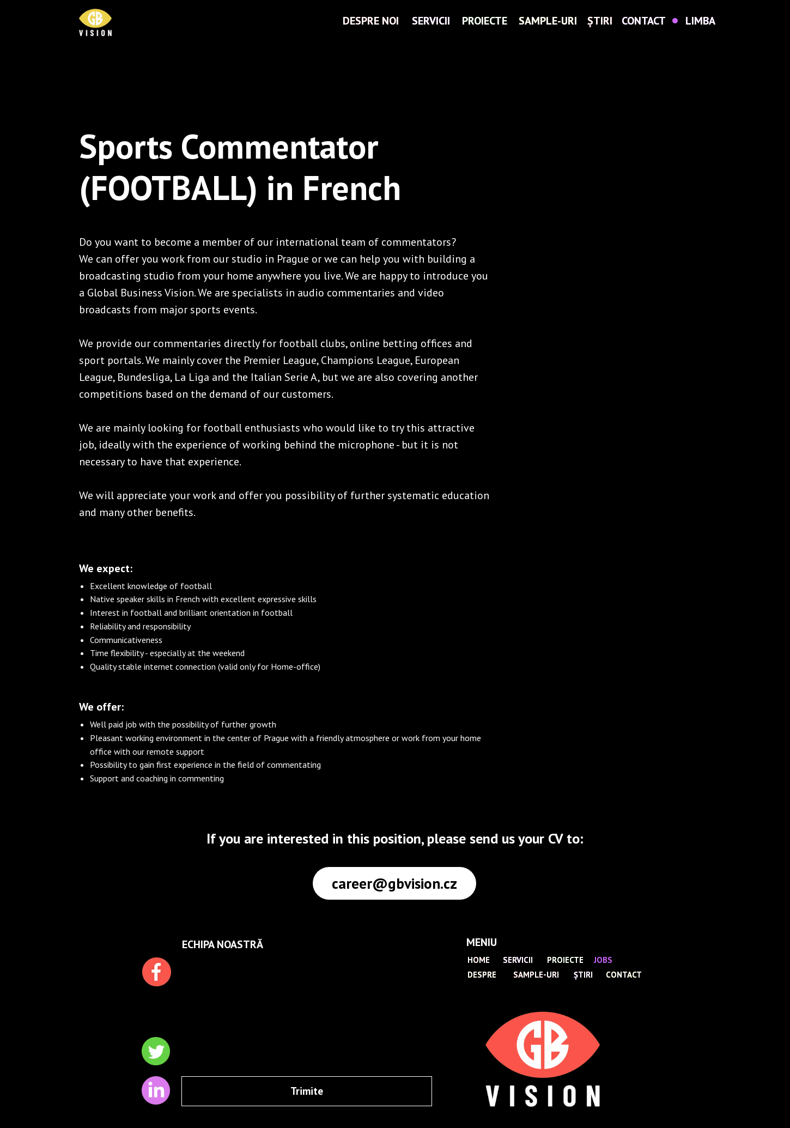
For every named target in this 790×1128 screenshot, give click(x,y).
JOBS (603, 960)
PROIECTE (484, 21)
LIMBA (700, 21)
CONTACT (644, 21)
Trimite (306, 1090)
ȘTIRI (599, 21)
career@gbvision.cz (394, 883)
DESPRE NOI (371, 21)
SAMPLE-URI (548, 21)
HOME (478, 960)
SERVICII (431, 21)
